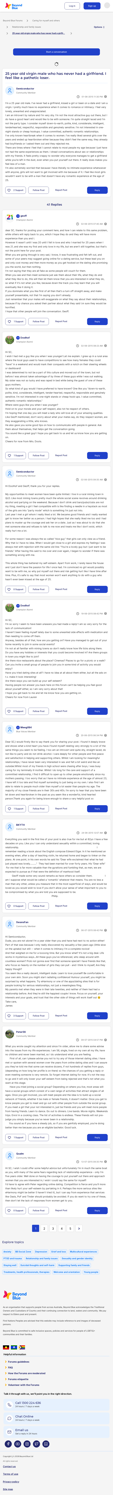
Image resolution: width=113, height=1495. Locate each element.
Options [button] (98, 27)
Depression (41, 1251)
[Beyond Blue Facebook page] (8, 1445)
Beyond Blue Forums (17, 6)
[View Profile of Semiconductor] (25, 88)
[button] (9, 190)
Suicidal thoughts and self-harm (37, 1265)
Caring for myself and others (46, 20)
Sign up (92, 6)
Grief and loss (58, 1251)
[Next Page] (79, 1228)
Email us (21, 1430)
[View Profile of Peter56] (21, 1031)
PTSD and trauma (13, 1258)
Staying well (10, 1265)
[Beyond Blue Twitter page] (36, 1445)
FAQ (10, 1367)
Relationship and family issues (26, 27)
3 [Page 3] (53, 1228)
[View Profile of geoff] (23, 215)
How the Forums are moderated (26, 1373)
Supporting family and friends (74, 1265)
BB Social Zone (23, 1251)
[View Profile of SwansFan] (22, 922)
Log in (72, 6)
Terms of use (10, 1474)
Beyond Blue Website (20, 1295)
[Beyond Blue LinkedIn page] (46, 1445)
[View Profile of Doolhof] (25, 337)
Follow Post (39, 190)
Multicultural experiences (83, 1251)
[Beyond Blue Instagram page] (27, 1445)
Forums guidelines (18, 1361)
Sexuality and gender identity (77, 1258)
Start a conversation (56, 52)
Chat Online (24, 1416)
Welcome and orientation (67, 1272)
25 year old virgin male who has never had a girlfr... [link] (38, 33)
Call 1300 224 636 (28, 1403)
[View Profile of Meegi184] (26, 727)
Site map (8, 1489)
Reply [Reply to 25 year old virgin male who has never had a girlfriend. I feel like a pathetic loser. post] (97, 190)
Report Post (61, 190)
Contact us (9, 1466)
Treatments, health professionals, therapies (26, 1272)
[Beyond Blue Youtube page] (17, 1445)
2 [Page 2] (44, 1228)
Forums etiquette (18, 1379)
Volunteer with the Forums (23, 1384)
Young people (91, 1272)
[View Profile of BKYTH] (20, 824)
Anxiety (7, 1251)
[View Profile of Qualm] (20, 1153)
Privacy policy (11, 1481)
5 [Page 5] (70, 1228)
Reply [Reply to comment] (97, 321)
